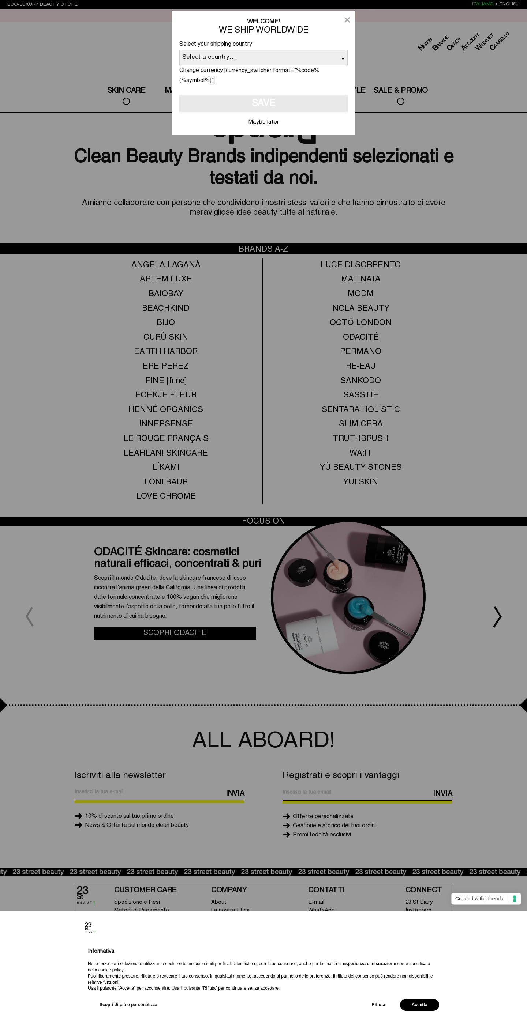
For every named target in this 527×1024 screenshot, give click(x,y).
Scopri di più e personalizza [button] (128, 1004)
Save (264, 103)
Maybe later (263, 122)
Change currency (201, 70)
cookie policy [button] (110, 969)
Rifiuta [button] (378, 1004)
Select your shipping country (215, 44)
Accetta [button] (419, 1004)
